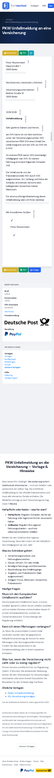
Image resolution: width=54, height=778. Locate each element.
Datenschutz (25, 765)
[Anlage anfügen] (14, 235)
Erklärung (9, 375)
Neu (51, 5)
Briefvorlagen (26, 761)
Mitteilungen (10, 362)
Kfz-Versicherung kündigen (21, 696)
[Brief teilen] (31, 53)
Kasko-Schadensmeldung (21, 692)
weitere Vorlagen (12, 367)
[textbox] (15, 66)
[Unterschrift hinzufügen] (12, 220)
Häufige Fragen (11, 378)
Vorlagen (34, 5)
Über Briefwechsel (10, 761)
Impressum (7, 765)
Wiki (44, 5)
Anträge (8, 356)
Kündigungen (10, 359)
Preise (36, 761)
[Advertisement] (27, 420)
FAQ (42, 761)
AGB (16, 765)
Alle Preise (9, 311)
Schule (8, 364)
